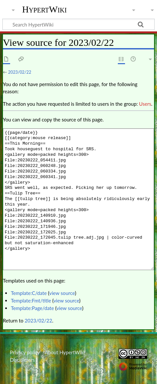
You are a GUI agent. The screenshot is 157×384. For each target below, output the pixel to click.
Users (145, 104)
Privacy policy (24, 352)
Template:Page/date (32, 308)
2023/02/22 (19, 72)
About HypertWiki (65, 352)
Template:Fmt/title (31, 300)
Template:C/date (29, 293)
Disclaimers (22, 360)
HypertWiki (44, 9)
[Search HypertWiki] (78, 24)
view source (62, 293)
